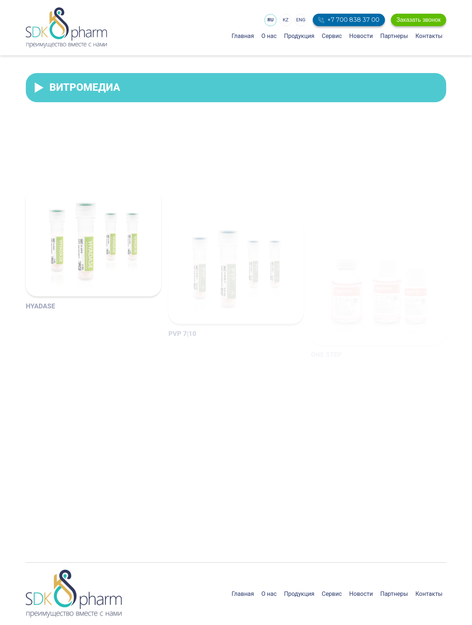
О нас (269, 35)
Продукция (299, 35)
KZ (286, 20)
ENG (300, 20)
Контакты (429, 35)
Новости (361, 35)
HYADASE (40, 352)
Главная (243, 35)
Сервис (332, 35)
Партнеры (394, 35)
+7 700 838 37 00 (353, 19)
